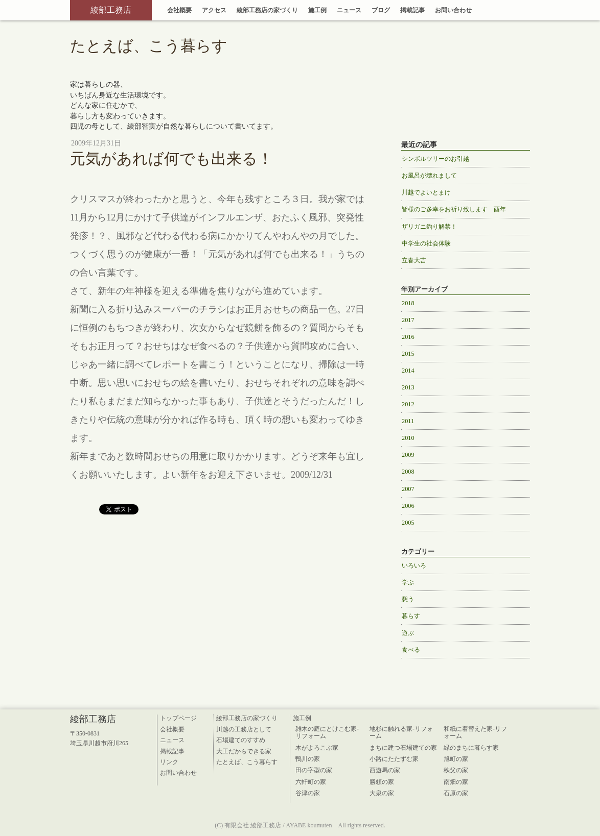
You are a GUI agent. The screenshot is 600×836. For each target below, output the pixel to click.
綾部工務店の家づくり (267, 10)
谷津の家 (307, 793)
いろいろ (414, 565)
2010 (408, 437)
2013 (408, 387)
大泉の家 (382, 793)
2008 (408, 471)
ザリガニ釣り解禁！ (429, 226)
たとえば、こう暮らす (247, 762)
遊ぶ (408, 632)
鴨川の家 (307, 759)
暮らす (411, 616)
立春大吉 (414, 260)
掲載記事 (412, 10)
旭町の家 (456, 759)
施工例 (317, 10)
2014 (408, 370)
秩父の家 (456, 770)
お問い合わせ (453, 10)
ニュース (349, 10)
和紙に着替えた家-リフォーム (475, 732)
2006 (408, 505)
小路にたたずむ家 (394, 759)
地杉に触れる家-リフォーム (401, 732)
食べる (411, 649)
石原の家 (456, 793)
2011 (408, 421)
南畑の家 (456, 781)
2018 (408, 303)
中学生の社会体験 (426, 243)
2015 (408, 353)
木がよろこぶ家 (316, 747)
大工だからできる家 (243, 751)
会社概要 (179, 10)
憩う (408, 599)
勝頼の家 (382, 781)
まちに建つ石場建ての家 (403, 747)
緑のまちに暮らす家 (471, 747)
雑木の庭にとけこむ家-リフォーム (327, 732)
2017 (408, 320)
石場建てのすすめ (240, 740)
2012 (408, 404)
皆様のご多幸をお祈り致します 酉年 (454, 209)
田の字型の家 (313, 770)
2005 (408, 522)
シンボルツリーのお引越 (435, 158)
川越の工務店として (243, 729)
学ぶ (408, 582)
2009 (408, 454)
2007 (408, 489)
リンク (169, 762)
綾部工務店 (110, 10)
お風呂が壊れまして (429, 175)
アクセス (214, 10)
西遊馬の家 (385, 770)
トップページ (178, 718)
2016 (408, 336)
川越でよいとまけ (426, 192)
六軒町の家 (310, 781)
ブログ (381, 10)
